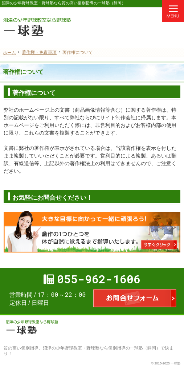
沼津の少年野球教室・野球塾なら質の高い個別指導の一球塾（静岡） (64, 3)
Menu (173, 11)
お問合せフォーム (134, 298)
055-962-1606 (98, 279)
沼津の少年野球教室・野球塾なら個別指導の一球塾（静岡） (101, 348)
